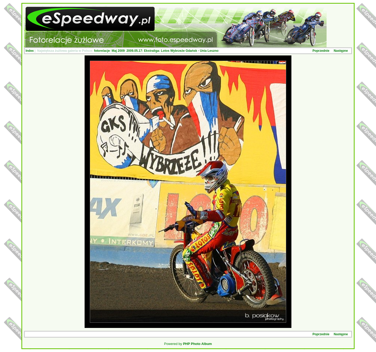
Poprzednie (321, 51)
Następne (341, 51)
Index (30, 51)
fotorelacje (102, 51)
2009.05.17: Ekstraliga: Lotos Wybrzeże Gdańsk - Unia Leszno (172, 51)
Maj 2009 (118, 51)
